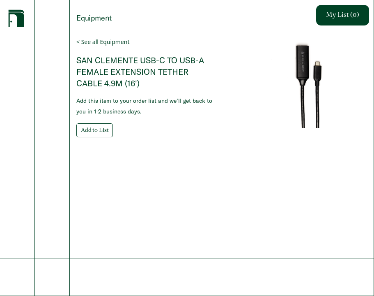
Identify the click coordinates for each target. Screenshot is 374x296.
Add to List (94, 130)
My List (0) (342, 15)
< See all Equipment (102, 42)
